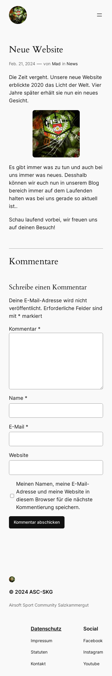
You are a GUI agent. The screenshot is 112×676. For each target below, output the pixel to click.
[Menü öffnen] (99, 15)
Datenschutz (46, 629)
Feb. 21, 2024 (22, 63)
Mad (56, 63)
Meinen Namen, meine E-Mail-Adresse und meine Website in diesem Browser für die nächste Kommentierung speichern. (54, 495)
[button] (18, 15)
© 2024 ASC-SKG (31, 592)
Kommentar (25, 329)
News (72, 63)
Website (18, 455)
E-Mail (18, 427)
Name (18, 398)
